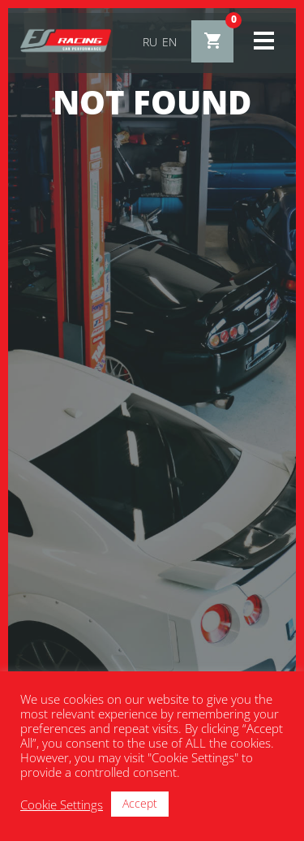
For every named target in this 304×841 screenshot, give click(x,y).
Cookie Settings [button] (61, 804)
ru (150, 42)
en (169, 42)
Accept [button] (139, 803)
